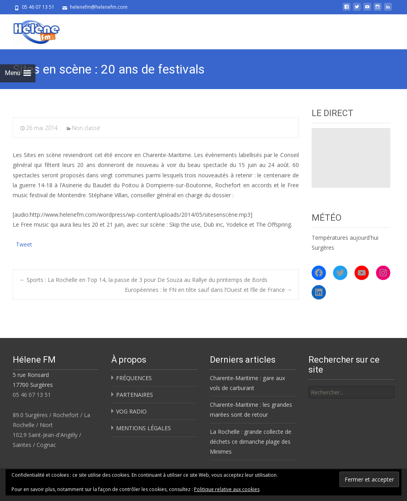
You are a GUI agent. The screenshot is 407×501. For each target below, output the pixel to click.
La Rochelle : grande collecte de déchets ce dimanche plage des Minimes (250, 441)
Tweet (24, 244)
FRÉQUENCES (134, 378)
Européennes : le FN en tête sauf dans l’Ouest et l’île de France (208, 289)
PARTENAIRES (134, 394)
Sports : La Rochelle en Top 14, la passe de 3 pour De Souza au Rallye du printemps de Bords (143, 280)
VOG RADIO (131, 411)
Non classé (86, 128)
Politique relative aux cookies (227, 489)
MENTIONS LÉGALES (143, 428)
